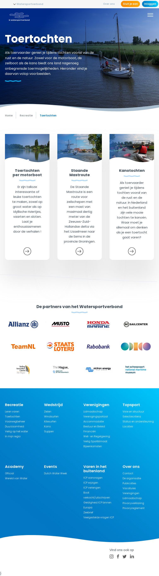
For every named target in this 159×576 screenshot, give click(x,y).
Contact (128, 473)
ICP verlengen (91, 487)
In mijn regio (12, 436)
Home (9, 115)
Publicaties (129, 483)
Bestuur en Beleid (94, 426)
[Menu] (150, 15)
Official (9, 473)
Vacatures (129, 488)
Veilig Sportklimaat (95, 441)
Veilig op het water (16, 431)
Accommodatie (93, 421)
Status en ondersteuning (138, 421)
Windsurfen (51, 416)
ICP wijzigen (90, 482)
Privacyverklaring (133, 503)
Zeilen (47, 411)
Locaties (128, 426)
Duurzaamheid (14, 426)
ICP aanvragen (92, 477)
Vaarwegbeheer (15, 421)
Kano (47, 426)
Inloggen (150, 4)
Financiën (89, 431)
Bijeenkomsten (92, 446)
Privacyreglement (134, 508)
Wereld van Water (16, 478)
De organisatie (132, 478)
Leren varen (12, 411)
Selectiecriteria (132, 416)
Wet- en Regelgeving (96, 436)
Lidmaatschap (92, 411)
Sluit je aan (130, 4)
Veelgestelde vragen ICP (98, 517)
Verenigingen (131, 493)
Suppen (49, 431)
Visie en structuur (133, 411)
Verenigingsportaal (95, 416)
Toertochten (12, 416)
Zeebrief (88, 512)
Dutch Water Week (55, 473)
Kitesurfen (50, 421)
